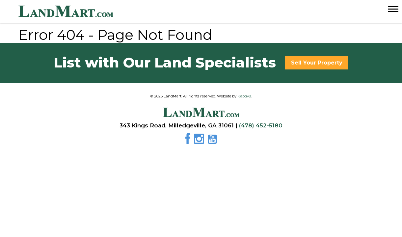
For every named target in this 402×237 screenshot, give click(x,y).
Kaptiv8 (244, 96)
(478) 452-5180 (260, 125)
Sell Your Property (316, 63)
